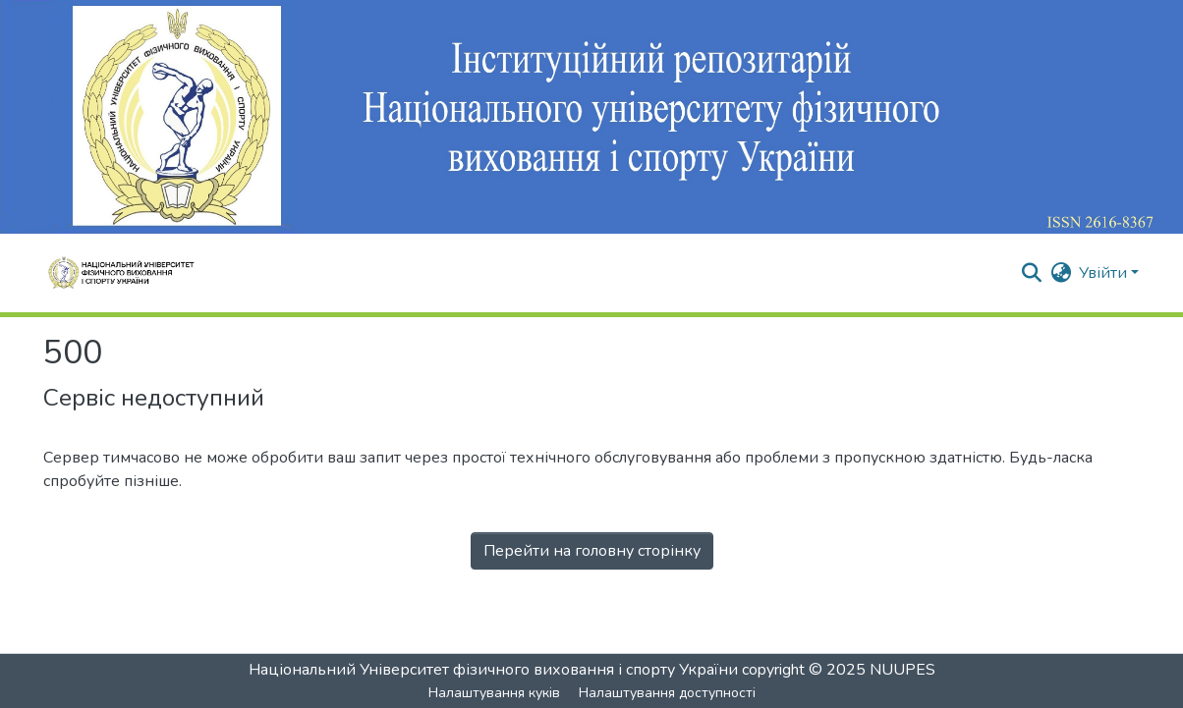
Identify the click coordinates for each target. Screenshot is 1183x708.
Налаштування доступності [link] (667, 692)
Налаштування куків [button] (494, 692)
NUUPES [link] (902, 670)
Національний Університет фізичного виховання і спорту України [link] (493, 670)
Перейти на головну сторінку (592, 551)
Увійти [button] (1105, 273)
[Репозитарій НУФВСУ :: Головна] (127, 273)
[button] (1031, 273)
